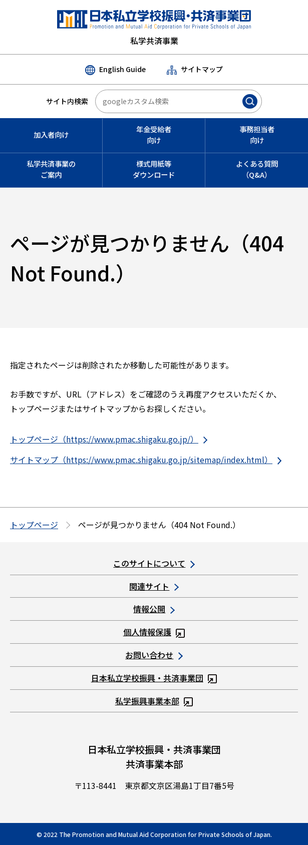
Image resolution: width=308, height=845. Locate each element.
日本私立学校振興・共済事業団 (154, 678)
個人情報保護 (154, 632)
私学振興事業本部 (154, 701)
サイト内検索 (67, 101)
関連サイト (153, 586)
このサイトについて (153, 563)
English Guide (115, 69)
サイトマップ (195, 69)
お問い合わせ (153, 655)
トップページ (34, 525)
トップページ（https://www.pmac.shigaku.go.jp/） (108, 439)
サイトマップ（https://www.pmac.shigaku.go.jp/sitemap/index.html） (145, 460)
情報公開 (153, 609)
